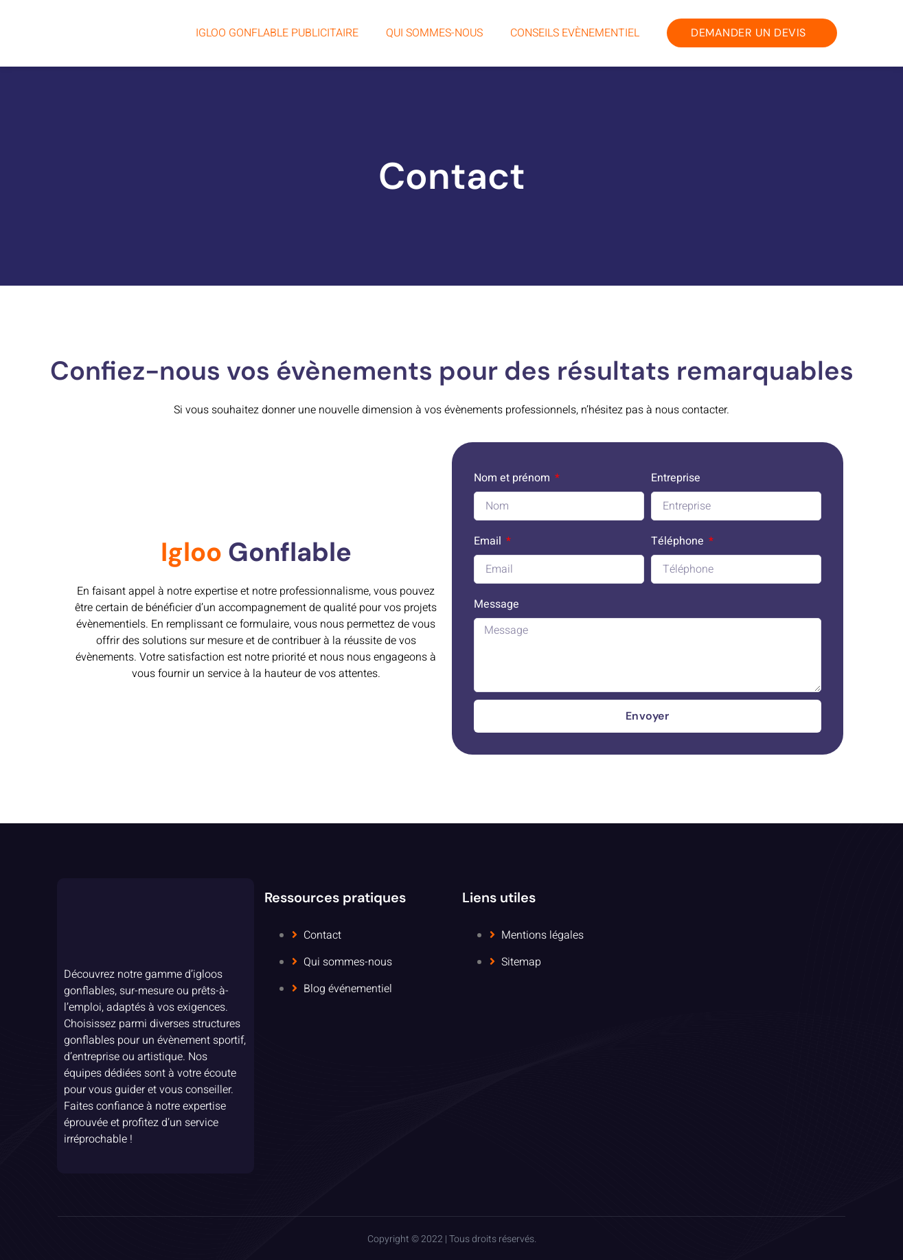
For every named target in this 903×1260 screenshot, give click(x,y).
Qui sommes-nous (434, 33)
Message (496, 604)
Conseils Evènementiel (574, 33)
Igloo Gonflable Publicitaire (277, 33)
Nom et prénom (513, 478)
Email (489, 541)
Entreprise (675, 478)
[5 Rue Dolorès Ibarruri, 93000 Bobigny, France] (747, 1026)
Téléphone (679, 541)
